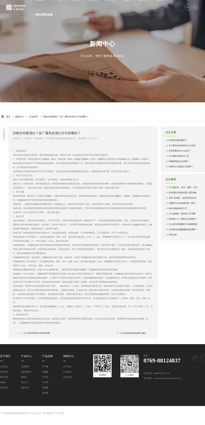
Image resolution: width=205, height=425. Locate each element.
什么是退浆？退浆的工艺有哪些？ (182, 214)
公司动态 (67, 366)
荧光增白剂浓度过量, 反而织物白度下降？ (182, 193)
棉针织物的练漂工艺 (178, 208)
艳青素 (45, 393)
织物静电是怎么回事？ (179, 161)
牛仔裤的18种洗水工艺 (179, 156)
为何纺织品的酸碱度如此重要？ (183, 229)
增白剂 (24, 382)
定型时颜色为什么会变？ (180, 151)
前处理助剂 (26, 372)
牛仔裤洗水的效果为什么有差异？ (182, 146)
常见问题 (67, 377)
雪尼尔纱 (173, 235)
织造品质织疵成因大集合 (135, 333)
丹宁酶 (45, 366)
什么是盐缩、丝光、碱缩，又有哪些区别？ (183, 188)
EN (188, 7)
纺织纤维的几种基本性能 (38, 333)
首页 (8, 116)
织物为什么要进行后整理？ (181, 166)
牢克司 (45, 382)
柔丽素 (45, 388)
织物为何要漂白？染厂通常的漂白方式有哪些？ (66, 116)
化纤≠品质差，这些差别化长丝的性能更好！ (183, 199)
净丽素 (45, 372)
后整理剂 (25, 366)
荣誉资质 (4, 377)
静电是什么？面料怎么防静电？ (183, 219)
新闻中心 (19, 116)
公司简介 (4, 366)
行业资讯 (33, 116)
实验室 (3, 382)
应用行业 (4, 372)
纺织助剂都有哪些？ (178, 140)
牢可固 (45, 377)
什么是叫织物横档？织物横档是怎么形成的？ (183, 225)
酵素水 (24, 377)
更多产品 (25, 388)
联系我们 (4, 388)
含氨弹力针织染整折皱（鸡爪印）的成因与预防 (182, 204)
